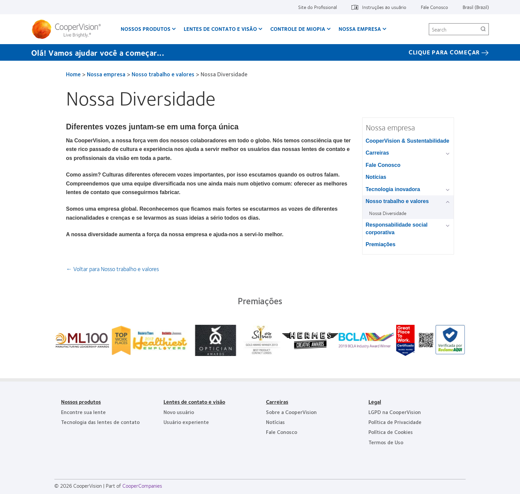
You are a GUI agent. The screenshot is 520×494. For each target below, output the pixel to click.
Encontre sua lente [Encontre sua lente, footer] (83, 412)
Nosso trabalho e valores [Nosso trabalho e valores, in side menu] (397, 201)
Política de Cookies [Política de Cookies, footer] (390, 432)
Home (73, 74)
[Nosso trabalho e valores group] (449, 202)
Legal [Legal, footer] (374, 401)
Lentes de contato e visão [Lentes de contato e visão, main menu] (220, 29)
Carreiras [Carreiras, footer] (277, 401)
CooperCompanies (142, 485)
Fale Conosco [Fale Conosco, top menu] (434, 7)
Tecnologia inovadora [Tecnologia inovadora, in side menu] (393, 189)
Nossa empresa (106, 74)
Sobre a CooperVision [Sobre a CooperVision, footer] (291, 412)
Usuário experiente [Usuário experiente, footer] (186, 422)
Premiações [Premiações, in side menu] (381, 244)
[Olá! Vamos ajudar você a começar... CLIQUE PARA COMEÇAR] (260, 52)
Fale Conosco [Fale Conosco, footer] (281, 432)
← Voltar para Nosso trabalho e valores (112, 268)
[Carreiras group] (449, 153)
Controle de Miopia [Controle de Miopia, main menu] (297, 29)
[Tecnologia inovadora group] (449, 190)
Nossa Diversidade (387, 213)
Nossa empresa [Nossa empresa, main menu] (360, 29)
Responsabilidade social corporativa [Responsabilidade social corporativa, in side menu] (397, 228)
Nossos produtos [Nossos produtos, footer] (81, 401)
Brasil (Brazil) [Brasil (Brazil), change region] (476, 7)
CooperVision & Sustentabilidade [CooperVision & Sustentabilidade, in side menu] (407, 141)
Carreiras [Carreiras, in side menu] (377, 153)
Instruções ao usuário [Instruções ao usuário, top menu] (384, 7)
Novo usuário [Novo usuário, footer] (178, 412)
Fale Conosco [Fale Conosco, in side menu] (383, 165)
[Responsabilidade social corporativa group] (449, 225)
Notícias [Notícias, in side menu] (376, 177)
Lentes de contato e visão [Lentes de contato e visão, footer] (194, 401)
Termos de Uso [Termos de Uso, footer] (385, 442)
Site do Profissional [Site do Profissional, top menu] (317, 7)
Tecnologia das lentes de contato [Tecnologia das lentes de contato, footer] (100, 422)
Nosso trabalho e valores (163, 74)
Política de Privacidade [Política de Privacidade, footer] (395, 422)
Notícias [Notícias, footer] (275, 422)
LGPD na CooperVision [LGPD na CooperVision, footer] (394, 412)
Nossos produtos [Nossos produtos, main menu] (145, 29)
